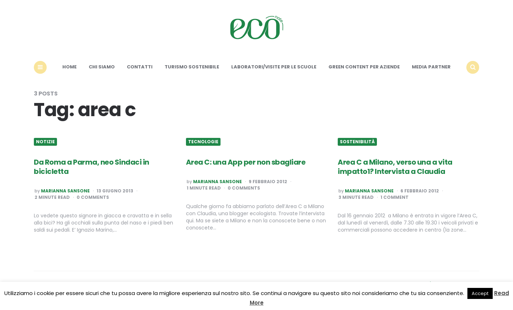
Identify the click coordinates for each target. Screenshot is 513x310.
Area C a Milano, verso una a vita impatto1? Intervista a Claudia (395, 166)
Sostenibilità (357, 141)
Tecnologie (203, 141)
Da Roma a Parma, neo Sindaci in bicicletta (91, 166)
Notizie (45, 141)
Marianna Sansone (65, 190)
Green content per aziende (364, 66)
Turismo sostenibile (192, 66)
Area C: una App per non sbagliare (246, 162)
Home (69, 66)
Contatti (139, 66)
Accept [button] (480, 293)
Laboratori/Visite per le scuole (273, 66)
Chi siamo (102, 66)
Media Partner (431, 66)
